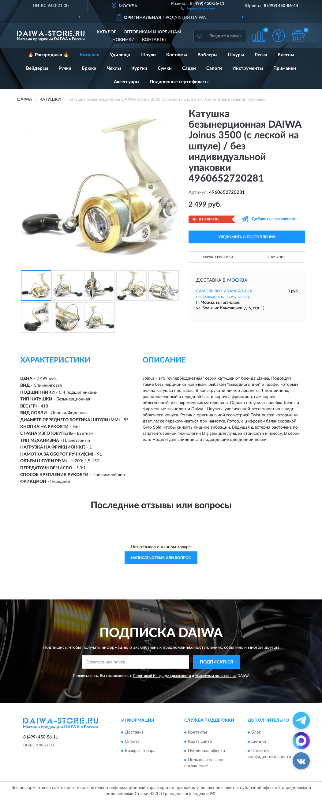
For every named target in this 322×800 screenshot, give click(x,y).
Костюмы (176, 55)
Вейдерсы (37, 68)
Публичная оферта (206, 751)
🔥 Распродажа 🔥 (48, 55)
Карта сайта (200, 741)
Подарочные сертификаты (179, 82)
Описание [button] (276, 257)
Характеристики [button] (218, 257)
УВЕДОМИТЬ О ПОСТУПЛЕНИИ (246, 237)
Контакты (154, 40)
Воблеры (207, 55)
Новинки (123, 40)
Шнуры (236, 55)
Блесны (286, 55)
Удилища (120, 55)
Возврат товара (140, 751)
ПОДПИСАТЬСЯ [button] (216, 662)
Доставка (134, 732)
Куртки (139, 68)
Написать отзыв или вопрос (161, 558)
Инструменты (247, 68)
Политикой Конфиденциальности (162, 676)
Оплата (132, 741)
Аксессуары (126, 82)
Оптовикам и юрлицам (152, 32)
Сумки (165, 68)
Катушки (89, 55)
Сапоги (214, 68)
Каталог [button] (106, 32)
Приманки (284, 68)
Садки (189, 68)
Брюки (89, 68)
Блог (256, 732)
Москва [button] (237, 280)
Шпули (148, 55)
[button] (198, 8)
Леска (260, 55)
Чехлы (114, 68)
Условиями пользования (216, 676)
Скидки (258, 741)
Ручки (64, 68)
